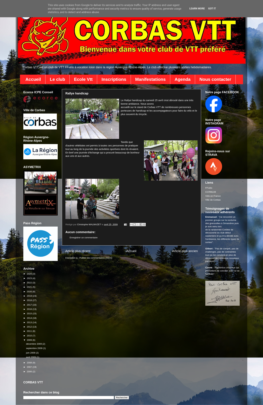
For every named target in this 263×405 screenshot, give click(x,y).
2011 (30, 331)
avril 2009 (31, 357)
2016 (30, 309)
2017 (30, 305)
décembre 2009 (34, 344)
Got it (212, 8)
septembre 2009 (34, 348)
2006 (30, 371)
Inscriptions (113, 79)
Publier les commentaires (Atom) (95, 258)
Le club (57, 79)
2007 (30, 367)
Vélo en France (213, 196)
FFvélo (208, 188)
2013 (30, 322)
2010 (30, 335)
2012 (30, 327)
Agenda (183, 79)
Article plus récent (77, 251)
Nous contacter (215, 79)
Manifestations (150, 79)
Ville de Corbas (213, 200)
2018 (30, 300)
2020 (30, 291)
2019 (30, 296)
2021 (30, 287)
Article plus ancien (185, 251)
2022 (30, 282)
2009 (30, 340)
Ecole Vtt (83, 79)
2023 (30, 278)
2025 (30, 274)
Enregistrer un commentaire (84, 237)
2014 (30, 318)
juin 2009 (31, 353)
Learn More (197, 8)
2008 (30, 362)
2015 (30, 313)
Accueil (33, 79)
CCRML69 (210, 192)
